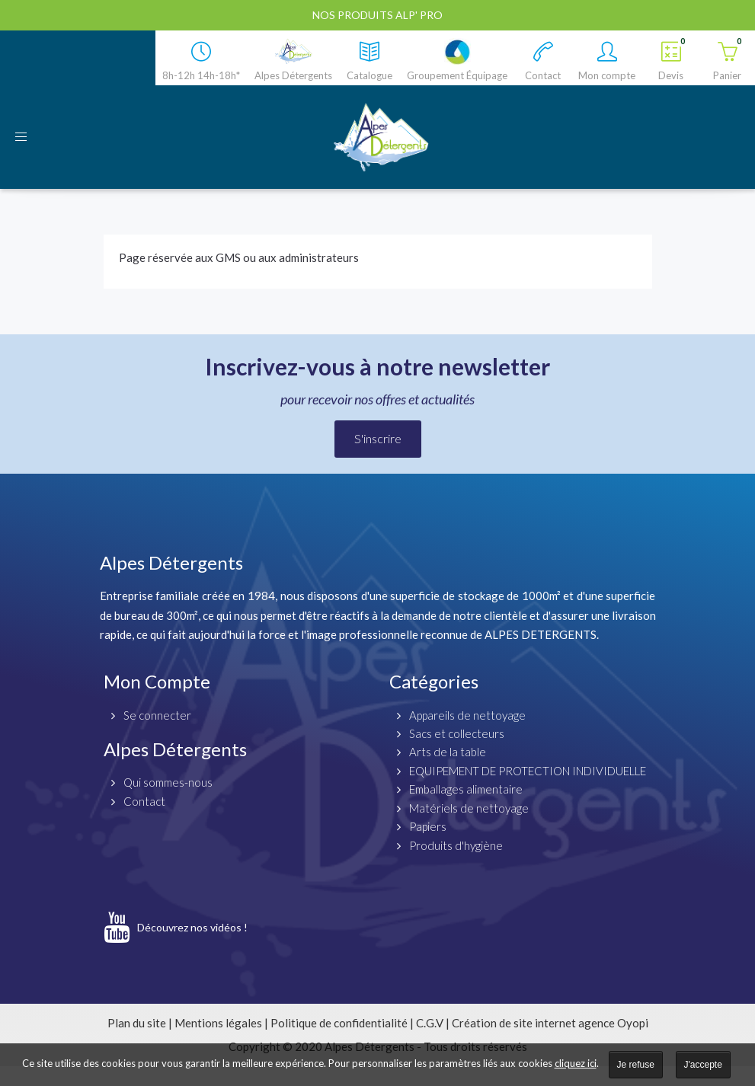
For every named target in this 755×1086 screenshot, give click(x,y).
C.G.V (429, 1023)
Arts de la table (447, 752)
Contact (144, 801)
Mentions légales (218, 1023)
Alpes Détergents (175, 749)
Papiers (427, 826)
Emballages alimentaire (466, 789)
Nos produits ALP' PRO (377, 14)
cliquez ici (576, 1063)
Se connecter (157, 715)
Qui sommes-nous (168, 782)
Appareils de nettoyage (467, 715)
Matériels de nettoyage (469, 808)
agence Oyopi (613, 1023)
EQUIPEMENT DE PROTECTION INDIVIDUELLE (527, 771)
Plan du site (136, 1023)
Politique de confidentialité (339, 1023)
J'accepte (703, 1064)
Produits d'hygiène (456, 845)
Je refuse (635, 1064)
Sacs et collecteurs (456, 733)
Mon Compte (157, 681)
